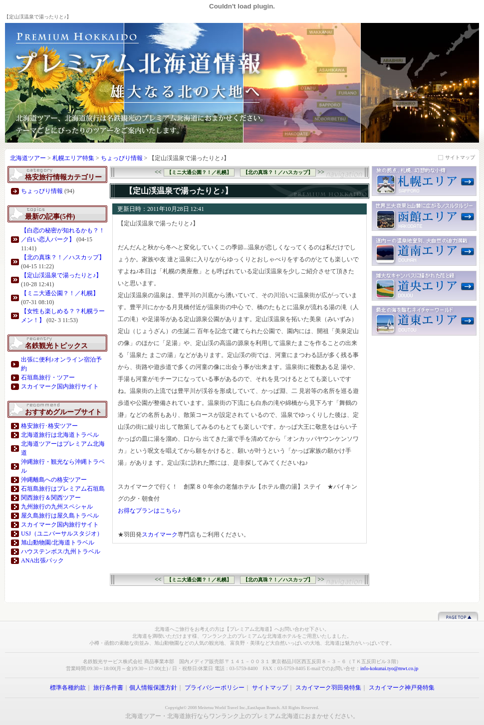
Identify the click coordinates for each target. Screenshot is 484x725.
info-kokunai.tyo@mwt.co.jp (389, 668)
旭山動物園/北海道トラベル (57, 542)
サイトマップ (460, 157)
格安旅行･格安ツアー (49, 425)
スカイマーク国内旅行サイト (60, 386)
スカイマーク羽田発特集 (328, 687)
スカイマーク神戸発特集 (402, 687)
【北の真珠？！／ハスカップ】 (63, 257)
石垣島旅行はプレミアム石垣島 (63, 488)
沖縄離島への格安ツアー (54, 479)
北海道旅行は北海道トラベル (60, 434)
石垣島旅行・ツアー (48, 377)
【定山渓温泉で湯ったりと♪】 (61, 275)
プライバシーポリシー (214, 687)
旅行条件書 (108, 687)
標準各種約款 (68, 687)
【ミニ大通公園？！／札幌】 (60, 293)
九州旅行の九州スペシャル (57, 506)
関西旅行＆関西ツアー (51, 497)
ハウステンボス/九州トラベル (60, 551)
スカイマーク (160, 534)
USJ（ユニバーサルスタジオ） (62, 533)
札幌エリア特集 (74, 158)
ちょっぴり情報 (122, 158)
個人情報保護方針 (153, 687)
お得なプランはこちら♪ (149, 510)
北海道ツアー (28, 158)
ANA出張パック (42, 560)
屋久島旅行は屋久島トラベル (60, 515)
